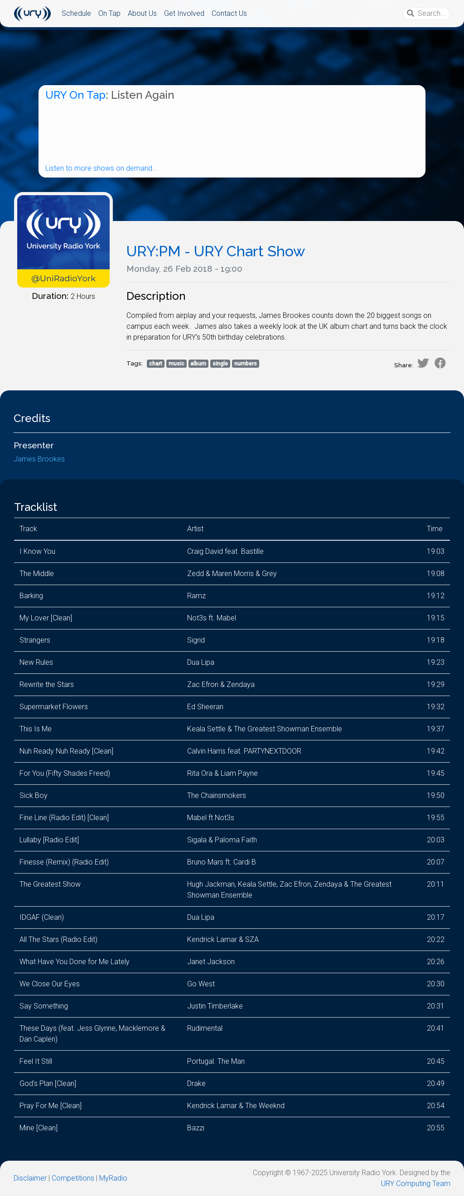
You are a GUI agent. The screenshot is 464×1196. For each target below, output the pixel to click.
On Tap (109, 13)
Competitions (73, 1178)
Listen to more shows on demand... (101, 168)
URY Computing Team (415, 1183)
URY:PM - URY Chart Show (215, 251)
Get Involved (184, 13)
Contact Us (229, 13)
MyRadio (113, 1178)
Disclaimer (30, 1178)
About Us (142, 13)
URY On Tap (75, 94)
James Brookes (39, 459)
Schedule (76, 13)
